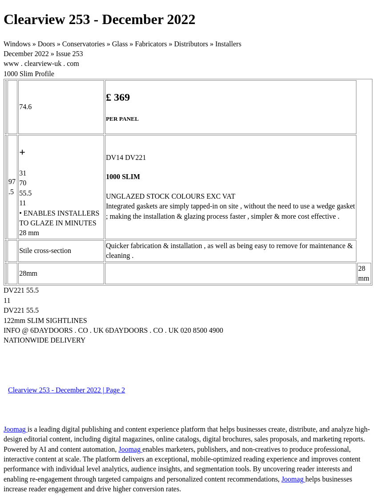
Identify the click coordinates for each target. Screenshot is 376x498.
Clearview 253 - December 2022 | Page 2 (66, 390)
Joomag (16, 429)
